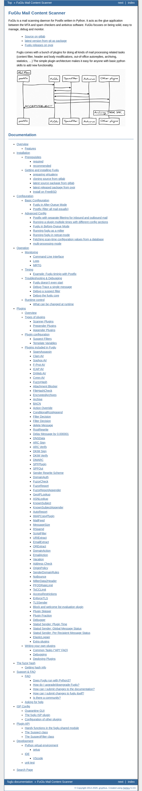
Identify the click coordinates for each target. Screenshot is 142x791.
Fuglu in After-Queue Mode (50, 204)
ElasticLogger (41, 637)
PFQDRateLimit (43, 585)
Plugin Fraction (42, 615)
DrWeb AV (39, 373)
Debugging (40, 654)
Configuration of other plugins (43, 719)
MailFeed (39, 520)
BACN (37, 403)
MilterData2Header (45, 581)
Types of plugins (35, 317)
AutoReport (40, 511)
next (120, 2)
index (131, 2)
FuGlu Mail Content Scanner (34, 2)
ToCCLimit (39, 589)
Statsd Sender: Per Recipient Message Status (61, 632)
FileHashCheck (42, 390)
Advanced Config (35, 213)
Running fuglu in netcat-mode (51, 235)
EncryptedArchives (44, 395)
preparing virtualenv (45, 174)
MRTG (37, 265)
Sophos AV (40, 360)
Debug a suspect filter (46, 291)
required (38, 161)
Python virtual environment (41, 745)
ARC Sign (39, 442)
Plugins (21, 308)
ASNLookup (40, 498)
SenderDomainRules (46, 572)
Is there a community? (47, 697)
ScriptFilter (39, 533)
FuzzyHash (40, 382)
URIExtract (40, 537)
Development (25, 741)
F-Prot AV (39, 364)
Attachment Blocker (45, 386)
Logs (36, 261)
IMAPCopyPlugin (43, 516)
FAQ (28, 676)
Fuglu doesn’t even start (48, 282)
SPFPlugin (39, 464)
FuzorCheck (40, 481)
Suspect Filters (42, 338)
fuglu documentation (20, 781)
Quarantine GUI (35, 710)
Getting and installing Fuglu (42, 170)
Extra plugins (41, 641)
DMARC (38, 460)
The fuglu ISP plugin (37, 715)
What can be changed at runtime (53, 304)
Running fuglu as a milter (48, 230)
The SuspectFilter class (39, 736)
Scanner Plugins (43, 321)
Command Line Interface (48, 256)
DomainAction (41, 550)
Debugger (39, 620)
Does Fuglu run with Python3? (52, 680)
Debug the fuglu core (46, 295)
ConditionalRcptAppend (48, 412)
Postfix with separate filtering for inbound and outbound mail (70, 217)
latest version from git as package (46, 40)
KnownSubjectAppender (48, 507)
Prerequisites (33, 157)
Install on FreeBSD (45, 191)
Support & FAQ (26, 671)
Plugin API (23, 723)
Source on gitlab (35, 36)
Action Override (42, 408)
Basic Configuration (37, 200)
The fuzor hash (26, 663)
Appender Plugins (44, 330)
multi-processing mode (47, 243)
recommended (42, 165)
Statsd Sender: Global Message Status (57, 628)
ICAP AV (38, 369)
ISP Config (23, 706)
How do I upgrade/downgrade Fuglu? (56, 684)
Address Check (42, 563)
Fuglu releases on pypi (39, 45)
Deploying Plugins (44, 658)
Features (30, 148)
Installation (23, 152)
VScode (38, 758)
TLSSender (40, 602)
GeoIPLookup (41, 494)
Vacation (38, 559)
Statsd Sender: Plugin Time (50, 624)
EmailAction (40, 555)
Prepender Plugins (44, 325)
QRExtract (39, 546)
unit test (30, 762)
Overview (22, 144)
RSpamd (38, 529)
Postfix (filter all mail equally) (51, 209)
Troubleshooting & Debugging (43, 278)
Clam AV (38, 356)
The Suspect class (36, 732)
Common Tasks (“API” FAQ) (50, 650)
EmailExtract (41, 542)
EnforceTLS (40, 598)
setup (36, 749)
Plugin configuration (37, 334)
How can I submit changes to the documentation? (64, 689)
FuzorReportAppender (47, 490)
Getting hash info (35, 667)
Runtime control (35, 299)
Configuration (25, 196)
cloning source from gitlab (49, 178)
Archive (37, 399)
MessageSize (41, 524)
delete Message (43, 425)
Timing (29, 269)
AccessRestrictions (45, 594)
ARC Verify (40, 447)
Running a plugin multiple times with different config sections (70, 222)
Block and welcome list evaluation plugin (58, 607)
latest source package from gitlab (53, 183)
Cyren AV (39, 377)
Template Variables (45, 343)
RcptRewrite (40, 429)
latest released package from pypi (54, 187)
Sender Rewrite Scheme (48, 472)
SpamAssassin (42, 351)
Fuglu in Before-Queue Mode (51, 226)
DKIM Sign (40, 451)
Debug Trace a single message (52, 287)
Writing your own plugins (40, 645)
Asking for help (34, 702)
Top (9, 2)
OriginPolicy (40, 568)
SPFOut (38, 468)
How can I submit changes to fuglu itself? (58, 693)
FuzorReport (41, 485)
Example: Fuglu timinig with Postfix (54, 274)
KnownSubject (42, 503)
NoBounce (39, 576)
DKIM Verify (40, 455)
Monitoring (31, 252)
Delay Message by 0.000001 (51, 434)
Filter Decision (42, 416)
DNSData (39, 438)
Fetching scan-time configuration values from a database (68, 239)
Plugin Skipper (42, 611)
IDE (27, 754)
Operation (23, 248)
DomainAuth (41, 477)
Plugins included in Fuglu (40, 347)
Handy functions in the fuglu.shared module (52, 728)
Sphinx (126, 788)
